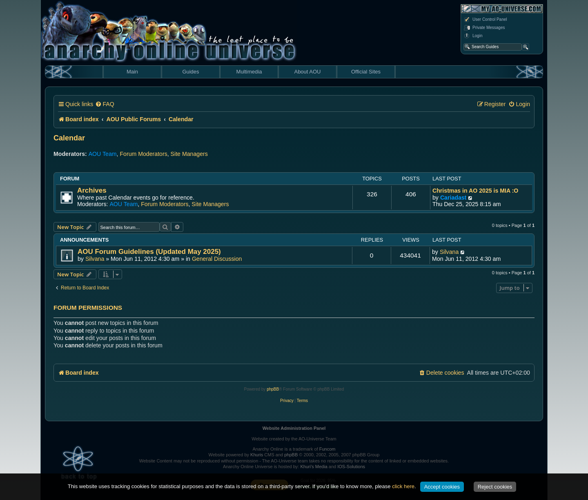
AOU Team (103, 154)
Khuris (256, 454)
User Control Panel (485, 19)
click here (403, 486)
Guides (190, 72)
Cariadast (453, 197)
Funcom (327, 449)
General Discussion (217, 259)
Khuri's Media (313, 466)
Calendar (69, 138)
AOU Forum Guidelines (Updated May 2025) (149, 252)
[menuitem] (104, 104)
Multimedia (249, 72)
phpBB (273, 389)
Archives (92, 190)
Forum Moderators (143, 154)
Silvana (94, 259)
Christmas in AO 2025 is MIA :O (475, 190)
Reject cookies (495, 487)
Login (472, 36)
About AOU (307, 72)
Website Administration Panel (294, 428)
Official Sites (366, 72)
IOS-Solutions (351, 466)
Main (132, 72)
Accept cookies (442, 487)
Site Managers (189, 154)
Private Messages (484, 28)
